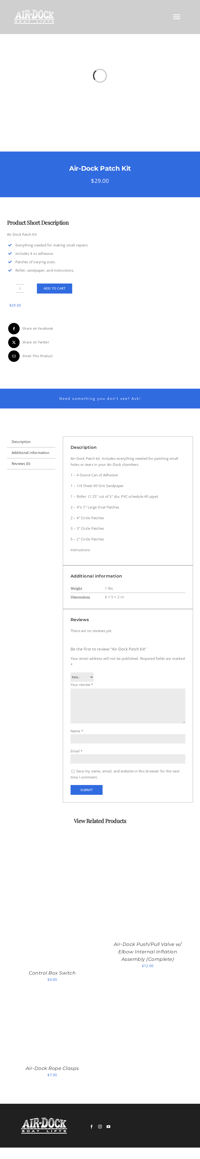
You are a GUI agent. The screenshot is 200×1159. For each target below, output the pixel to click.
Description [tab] (21, 441)
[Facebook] (30, 329)
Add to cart (54, 288)
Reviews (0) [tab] (21, 463)
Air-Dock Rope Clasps (52, 1068)
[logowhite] (44, 1119)
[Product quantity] (20, 288)
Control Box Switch (52, 973)
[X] (28, 342)
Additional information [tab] (30, 452)
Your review (82, 684)
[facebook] (91, 1126)
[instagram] (100, 1126)
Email (77, 751)
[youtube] (108, 1126)
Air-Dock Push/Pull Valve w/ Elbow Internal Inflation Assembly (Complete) (148, 951)
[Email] (30, 356)
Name (77, 731)
